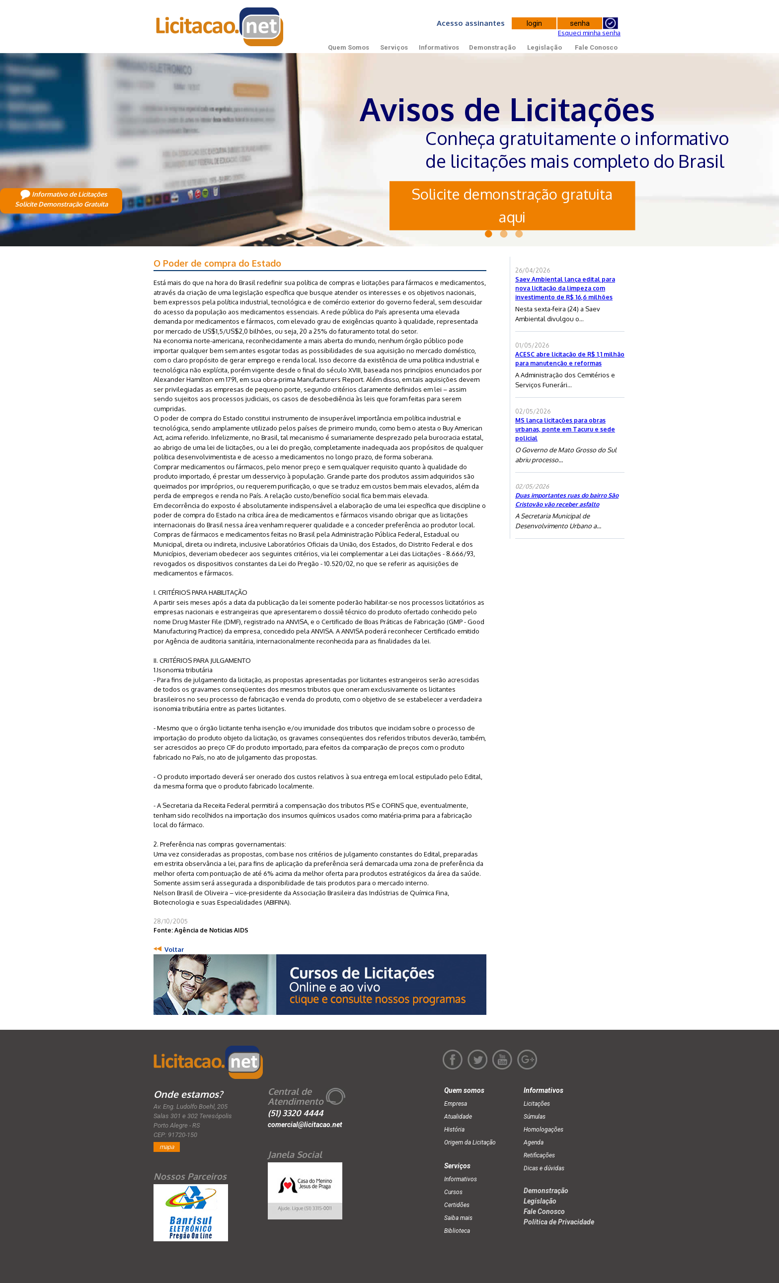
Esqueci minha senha (589, 33)
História (454, 1129)
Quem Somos (348, 47)
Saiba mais (458, 1217)
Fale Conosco (596, 47)
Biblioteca (457, 1230)
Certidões (456, 1205)
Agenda (534, 1142)
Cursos (453, 1192)
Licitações (537, 1103)
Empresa (455, 1103)
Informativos (439, 47)
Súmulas (534, 1116)
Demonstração (492, 47)
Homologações (543, 1129)
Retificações (539, 1155)
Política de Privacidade (559, 1222)
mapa (166, 1146)
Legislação (544, 47)
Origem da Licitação (470, 1142)
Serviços (394, 47)
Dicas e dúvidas (544, 1168)
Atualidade (458, 1116)
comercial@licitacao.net (305, 1125)
